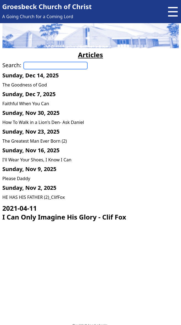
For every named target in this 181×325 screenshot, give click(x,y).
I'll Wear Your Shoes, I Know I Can (37, 160)
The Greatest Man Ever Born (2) (34, 141)
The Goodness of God (24, 85)
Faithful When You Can (25, 104)
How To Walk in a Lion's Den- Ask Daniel (43, 122)
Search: (11, 65)
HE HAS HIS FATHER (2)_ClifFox (33, 197)
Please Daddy (16, 178)
